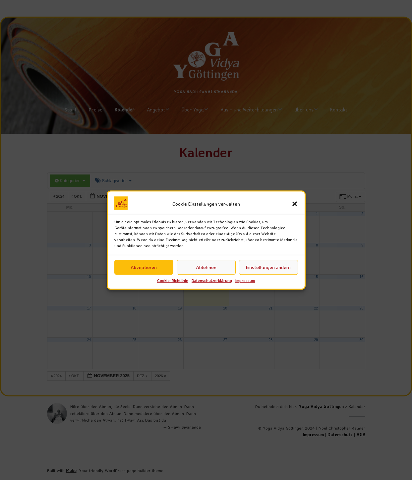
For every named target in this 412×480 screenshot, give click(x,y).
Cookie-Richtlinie (172, 280)
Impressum (245, 280)
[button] (294, 204)
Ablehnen (206, 267)
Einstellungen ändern (268, 267)
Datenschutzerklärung (212, 280)
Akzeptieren (144, 267)
